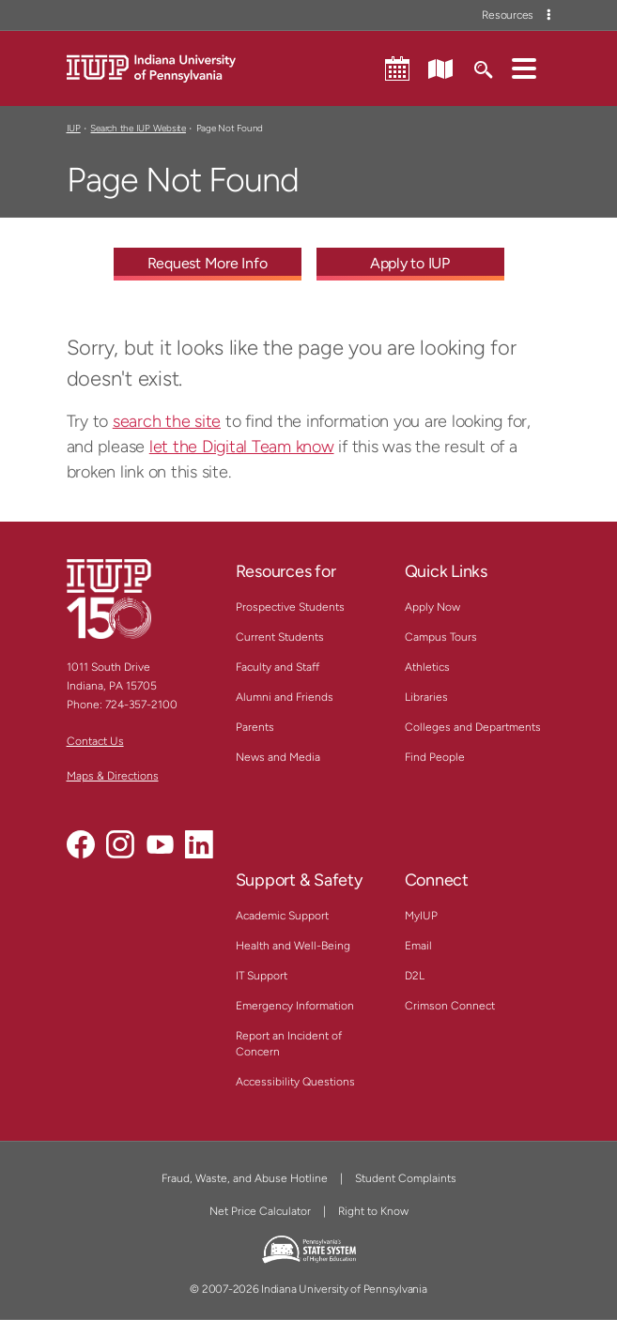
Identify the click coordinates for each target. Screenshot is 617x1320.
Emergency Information (295, 1005)
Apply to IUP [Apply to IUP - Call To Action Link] (410, 263)
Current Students (280, 637)
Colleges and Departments (473, 727)
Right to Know (373, 1211)
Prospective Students (290, 607)
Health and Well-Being (293, 945)
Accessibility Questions (295, 1081)
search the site (167, 421)
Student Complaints (405, 1178)
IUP (74, 128)
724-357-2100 (141, 704)
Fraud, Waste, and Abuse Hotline (245, 1178)
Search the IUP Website (137, 128)
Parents (255, 727)
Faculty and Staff (277, 667)
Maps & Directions (113, 775)
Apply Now (432, 607)
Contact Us (95, 741)
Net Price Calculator (260, 1211)
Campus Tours (441, 637)
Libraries (426, 697)
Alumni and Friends (284, 697)
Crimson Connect (450, 1005)
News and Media (278, 757)
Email (418, 945)
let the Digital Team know (241, 446)
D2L (414, 975)
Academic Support (282, 915)
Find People (435, 757)
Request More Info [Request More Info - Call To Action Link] (207, 263)
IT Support (261, 975)
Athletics (427, 667)
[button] (524, 67)
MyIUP (421, 915)
